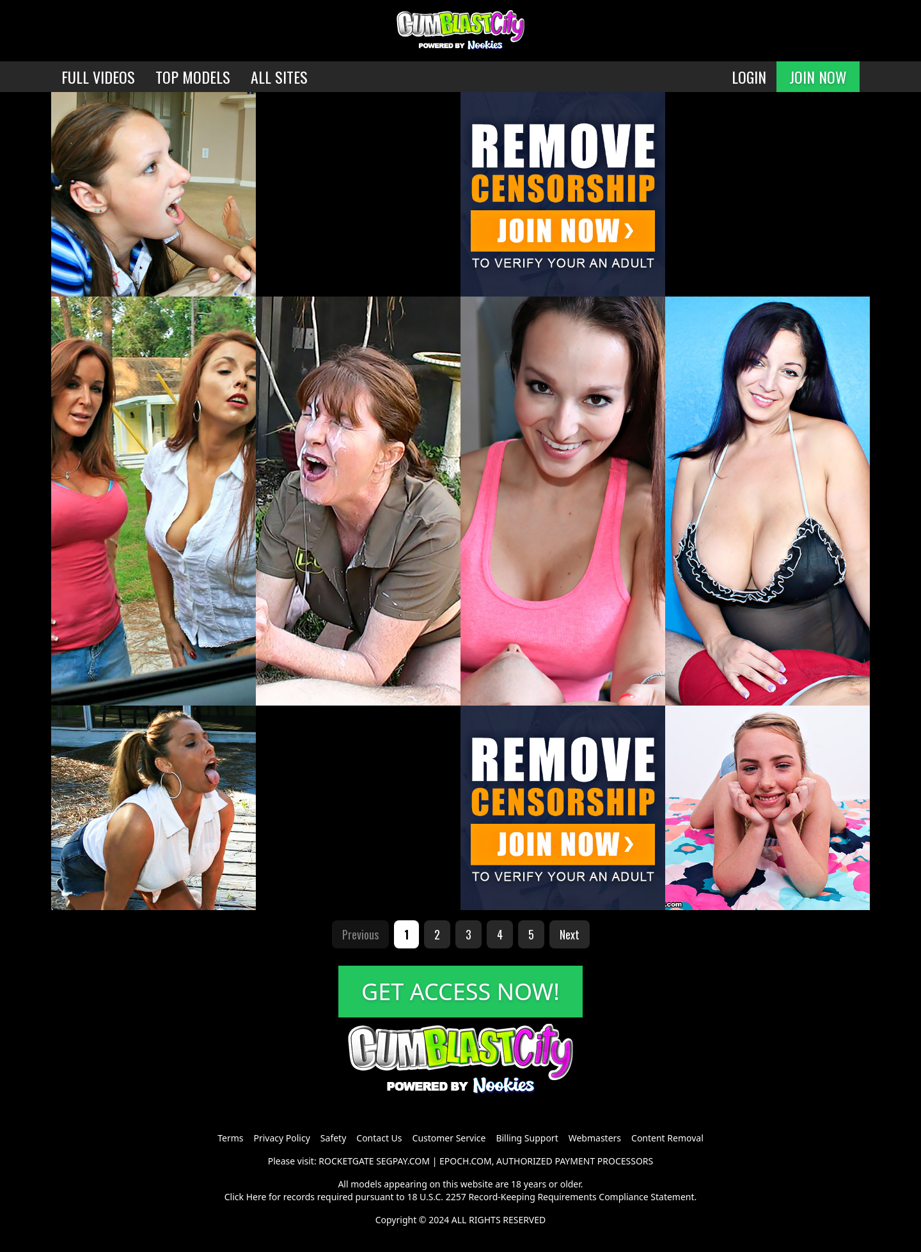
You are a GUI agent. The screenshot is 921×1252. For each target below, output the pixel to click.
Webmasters (595, 1138)
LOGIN (749, 76)
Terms (230, 1138)
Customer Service (449, 1138)
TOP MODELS (192, 76)
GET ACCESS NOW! (460, 991)
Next (569, 934)
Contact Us (379, 1138)
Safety (333, 1138)
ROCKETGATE (346, 1161)
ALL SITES (279, 76)
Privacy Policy (281, 1138)
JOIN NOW (818, 76)
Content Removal (667, 1138)
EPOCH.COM (465, 1161)
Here (256, 1197)
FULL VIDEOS (98, 76)
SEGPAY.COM (403, 1161)
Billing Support (527, 1138)
